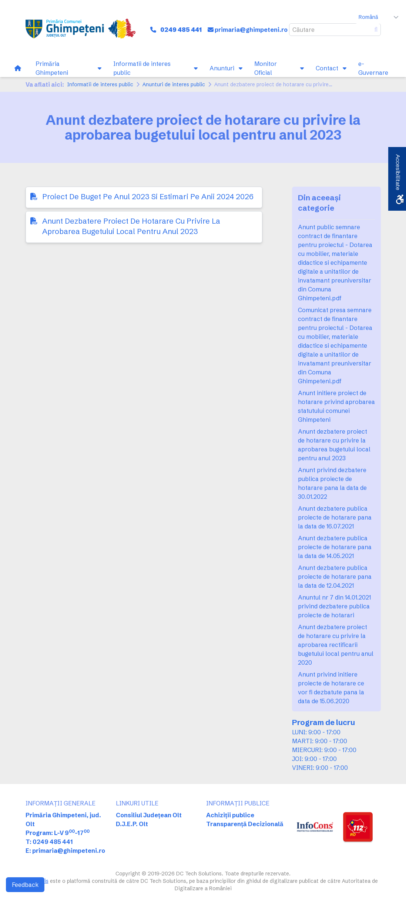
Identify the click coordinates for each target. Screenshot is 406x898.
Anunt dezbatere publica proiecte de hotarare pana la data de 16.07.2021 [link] (335, 517)
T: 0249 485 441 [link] (49, 841)
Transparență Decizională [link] (244, 824)
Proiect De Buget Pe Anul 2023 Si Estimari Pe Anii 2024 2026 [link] (148, 196)
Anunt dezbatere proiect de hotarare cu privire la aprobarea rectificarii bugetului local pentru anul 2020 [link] (335, 644)
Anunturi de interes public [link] (173, 84)
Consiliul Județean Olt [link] (149, 815)
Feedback (25, 884)
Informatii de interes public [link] (100, 84)
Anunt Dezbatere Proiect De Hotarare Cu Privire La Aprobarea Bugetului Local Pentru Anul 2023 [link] (131, 226)
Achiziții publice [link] (230, 815)
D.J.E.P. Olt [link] (132, 824)
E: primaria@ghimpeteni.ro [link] (65, 850)
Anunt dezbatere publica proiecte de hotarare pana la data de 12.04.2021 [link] (335, 576)
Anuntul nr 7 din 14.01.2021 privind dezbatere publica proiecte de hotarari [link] (334, 606)
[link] (80, 29)
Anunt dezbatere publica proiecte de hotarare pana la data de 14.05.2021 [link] (335, 547)
